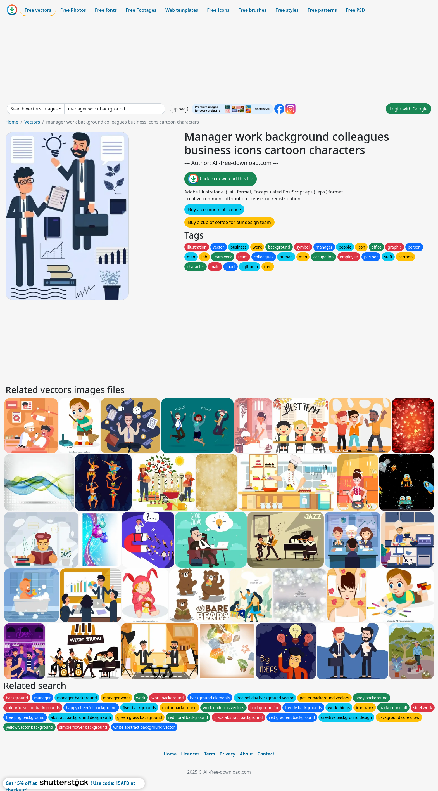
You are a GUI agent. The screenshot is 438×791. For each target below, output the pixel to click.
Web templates (181, 10)
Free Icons (218, 10)
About (246, 754)
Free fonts (106, 10)
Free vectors (38, 10)
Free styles (287, 10)
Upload (178, 109)
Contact (266, 754)
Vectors (32, 122)
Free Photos (73, 10)
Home (12, 122)
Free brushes (252, 10)
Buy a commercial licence (214, 209)
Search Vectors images (34, 109)
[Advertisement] (219, 60)
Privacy (227, 754)
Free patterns (322, 10)
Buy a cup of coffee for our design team (229, 222)
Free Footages (141, 10)
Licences (190, 754)
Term (209, 754)
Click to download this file (220, 179)
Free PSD (355, 10)
